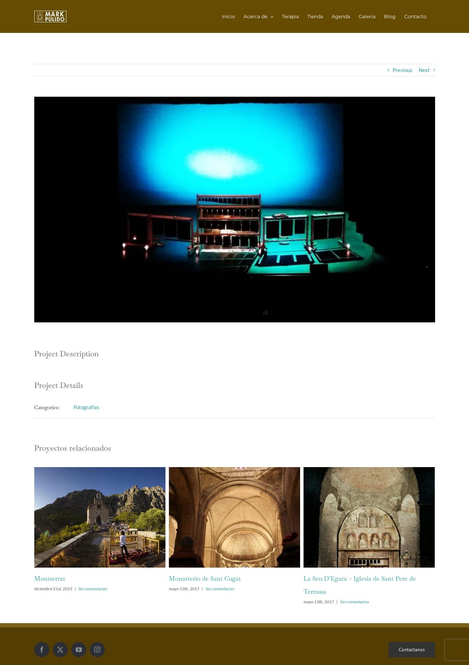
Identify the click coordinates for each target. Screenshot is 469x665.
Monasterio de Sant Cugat (205, 578)
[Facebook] (41, 649)
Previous (402, 70)
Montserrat (49, 578)
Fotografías (86, 407)
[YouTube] (78, 649)
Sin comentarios (92, 588)
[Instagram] (97, 649)
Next (424, 70)
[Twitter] (60, 649)
